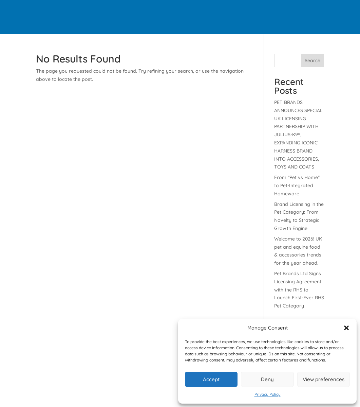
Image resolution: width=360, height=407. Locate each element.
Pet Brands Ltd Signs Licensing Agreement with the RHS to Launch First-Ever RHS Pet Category (299, 289)
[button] (346, 327)
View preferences (323, 379)
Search (312, 60)
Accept (211, 379)
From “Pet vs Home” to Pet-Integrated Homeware (297, 185)
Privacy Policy (267, 394)
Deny (267, 379)
